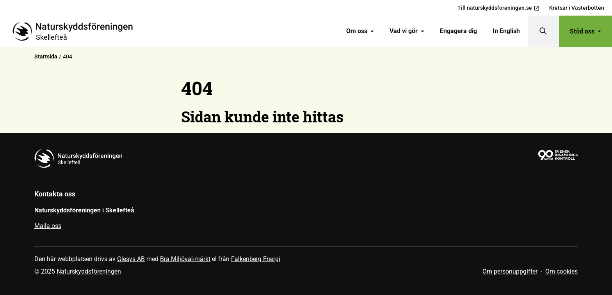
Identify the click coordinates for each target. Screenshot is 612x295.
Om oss (360, 31)
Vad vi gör (407, 31)
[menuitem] (360, 31)
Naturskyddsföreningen (89, 271)
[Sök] (543, 31)
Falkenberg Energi (255, 259)
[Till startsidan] (75, 31)
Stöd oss (585, 31)
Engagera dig (458, 31)
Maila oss (47, 226)
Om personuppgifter (509, 271)
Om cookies (561, 271)
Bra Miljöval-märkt (185, 259)
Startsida (45, 56)
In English (506, 31)
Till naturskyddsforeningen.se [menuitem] (498, 8)
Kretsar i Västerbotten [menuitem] (576, 8)
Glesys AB (131, 259)
